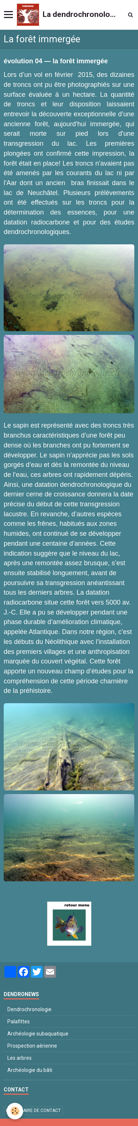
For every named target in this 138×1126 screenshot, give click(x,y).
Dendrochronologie (29, 1009)
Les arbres (19, 1058)
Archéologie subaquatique (37, 1034)
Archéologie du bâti (29, 1070)
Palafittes (18, 1021)
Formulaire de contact (33, 1110)
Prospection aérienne (32, 1046)
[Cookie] (15, 1111)
